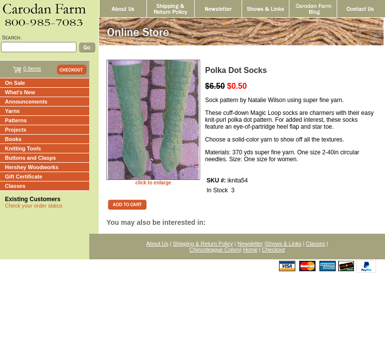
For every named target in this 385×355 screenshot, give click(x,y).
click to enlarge (154, 182)
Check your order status (34, 206)
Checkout (273, 249)
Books (13, 139)
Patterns (16, 120)
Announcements (26, 102)
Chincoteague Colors (214, 249)
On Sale (15, 83)
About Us (157, 244)
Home (250, 249)
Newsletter (250, 244)
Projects (15, 130)
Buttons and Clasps (30, 158)
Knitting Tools (23, 148)
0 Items (32, 68)
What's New (20, 92)
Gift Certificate (23, 176)
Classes (15, 186)
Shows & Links (283, 244)
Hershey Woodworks (32, 167)
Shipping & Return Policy (203, 244)
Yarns (12, 111)
